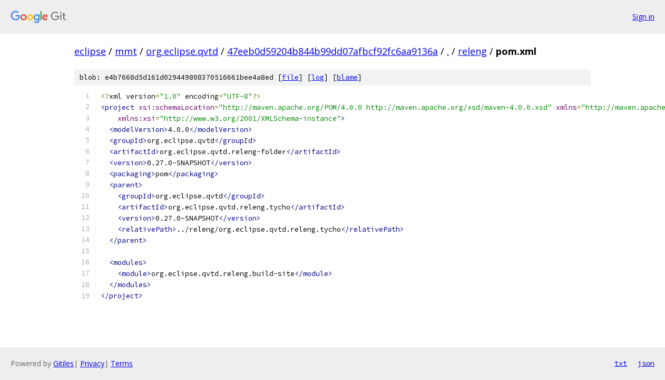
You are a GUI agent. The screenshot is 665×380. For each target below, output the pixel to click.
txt (620, 363)
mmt (126, 51)
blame (347, 77)
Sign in (643, 17)
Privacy (92, 363)
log (317, 77)
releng (472, 51)
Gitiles (63, 363)
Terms (122, 363)
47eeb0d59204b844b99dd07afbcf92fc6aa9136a (332, 51)
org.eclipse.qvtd (182, 51)
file (290, 77)
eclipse (90, 51)
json (646, 363)
